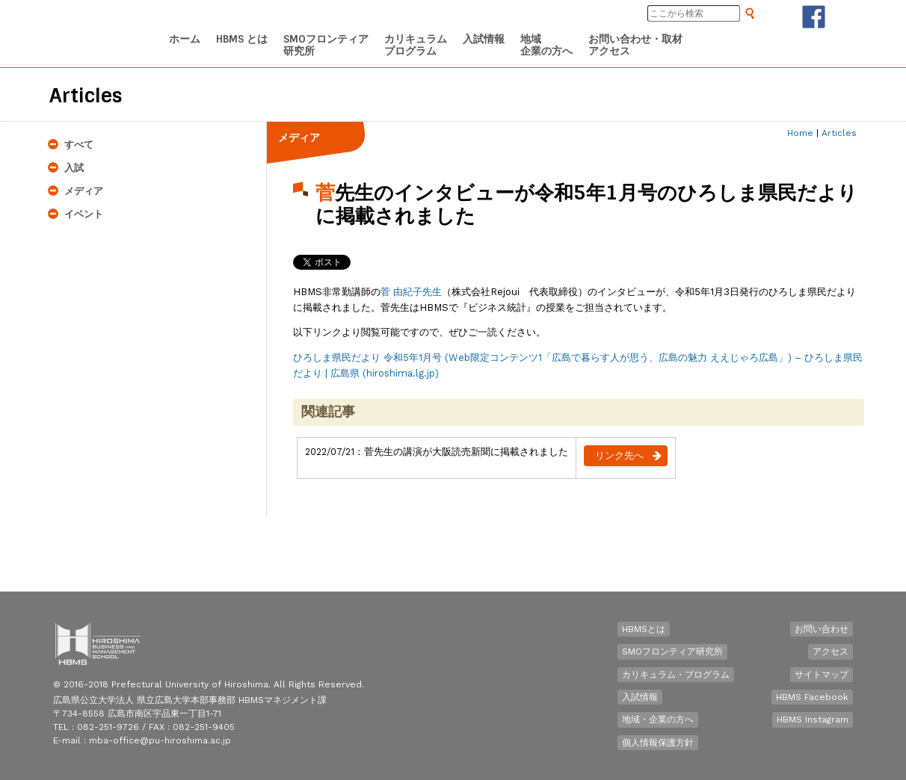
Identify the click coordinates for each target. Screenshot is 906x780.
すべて (78, 144)
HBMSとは (643, 629)
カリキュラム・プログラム (676, 674)
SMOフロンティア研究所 (672, 651)
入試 (74, 167)
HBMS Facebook (812, 697)
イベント (83, 214)
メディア (83, 191)
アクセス (830, 651)
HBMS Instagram (812, 719)
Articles (839, 133)
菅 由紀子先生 (411, 291)
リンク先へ (619, 455)
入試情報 (640, 697)
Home (800, 133)
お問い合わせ (821, 629)
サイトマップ (821, 674)
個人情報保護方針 (658, 742)
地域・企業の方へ (658, 719)
